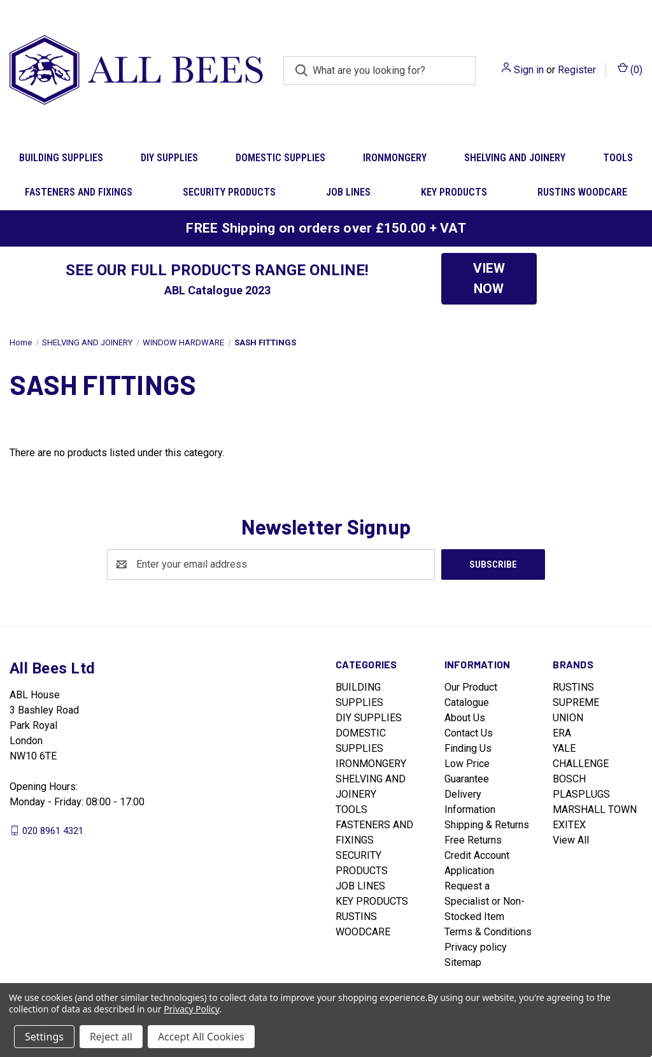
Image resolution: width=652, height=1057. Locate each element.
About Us (464, 718)
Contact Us (468, 733)
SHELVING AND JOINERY (514, 158)
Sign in (529, 70)
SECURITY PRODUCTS (229, 192)
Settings (44, 1037)
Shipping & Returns (486, 825)
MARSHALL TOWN (595, 809)
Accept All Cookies (201, 1037)
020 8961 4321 (52, 830)
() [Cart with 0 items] (630, 69)
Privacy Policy (191, 1009)
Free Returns (473, 840)
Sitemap (462, 962)
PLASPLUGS (581, 794)
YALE (564, 748)
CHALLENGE (581, 764)
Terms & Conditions (488, 932)
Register (577, 70)
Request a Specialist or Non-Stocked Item (484, 901)
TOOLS (351, 809)
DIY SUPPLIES (169, 158)
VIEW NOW (489, 278)
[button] (489, 279)
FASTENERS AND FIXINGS (78, 192)
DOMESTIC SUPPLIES (280, 158)
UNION (568, 718)
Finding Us (468, 748)
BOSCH (569, 779)
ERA (562, 733)
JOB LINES (348, 192)
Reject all (111, 1037)
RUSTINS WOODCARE (582, 192)
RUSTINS (573, 687)
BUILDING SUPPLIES (61, 158)
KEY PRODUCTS (454, 192)
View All (571, 840)
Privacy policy (475, 947)
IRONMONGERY (395, 158)
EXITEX (569, 825)
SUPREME (576, 702)
